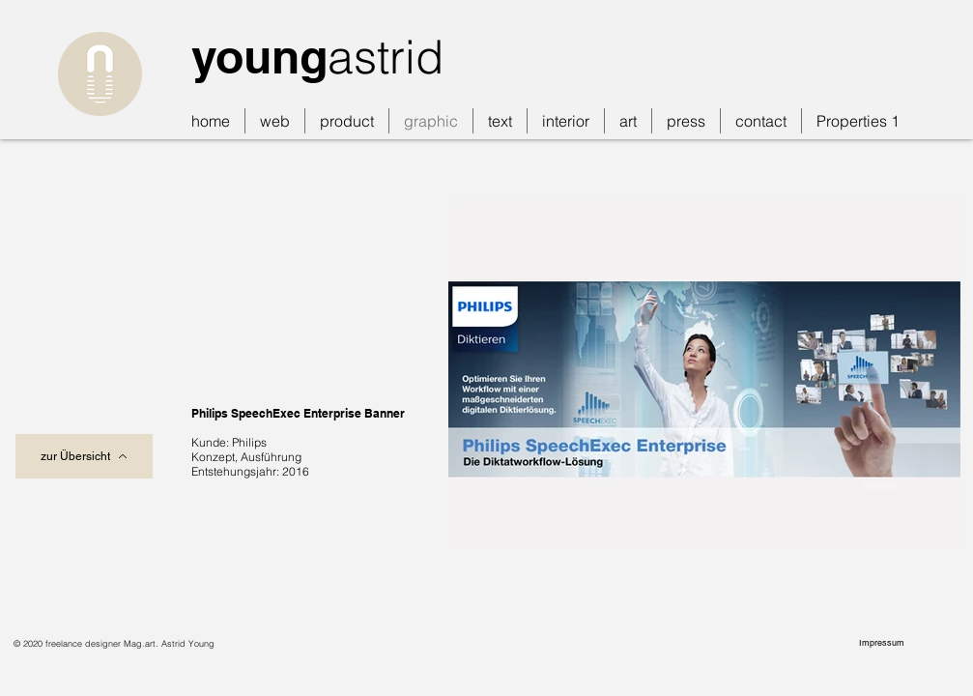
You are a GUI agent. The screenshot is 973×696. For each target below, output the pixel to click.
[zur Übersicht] (84, 456)
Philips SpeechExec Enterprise (276, 413)
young (259, 56)
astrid (386, 56)
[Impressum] (883, 642)
